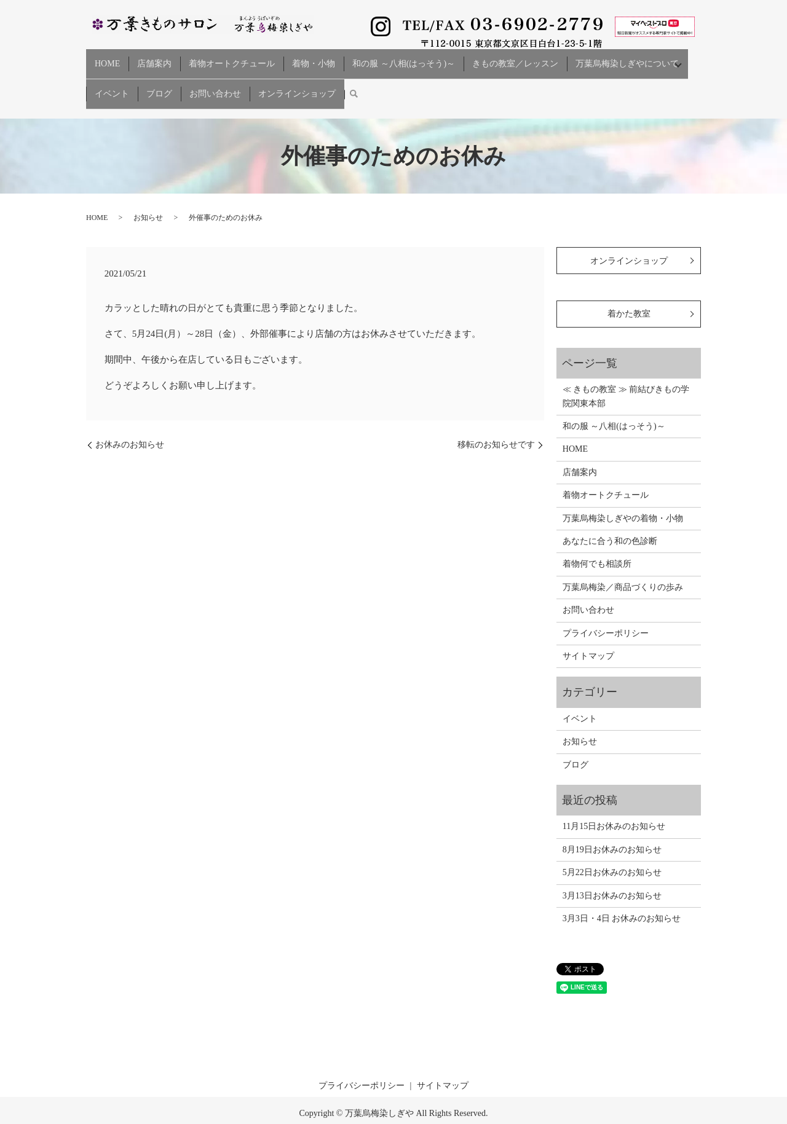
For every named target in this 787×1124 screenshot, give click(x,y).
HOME (107, 58)
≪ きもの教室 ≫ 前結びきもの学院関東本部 (626, 374)
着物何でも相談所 (597, 542)
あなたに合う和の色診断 (610, 519)
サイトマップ (588, 634)
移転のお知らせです (496, 423)
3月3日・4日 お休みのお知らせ (622, 897)
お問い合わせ (215, 77)
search (353, 78)
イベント (112, 77)
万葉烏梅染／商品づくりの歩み (623, 565)
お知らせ (148, 196)
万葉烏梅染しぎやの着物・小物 (623, 496)
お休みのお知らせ (129, 423)
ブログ (159, 77)
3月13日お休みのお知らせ (612, 873)
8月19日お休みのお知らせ (612, 827)
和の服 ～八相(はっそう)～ (403, 58)
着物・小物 (313, 58)
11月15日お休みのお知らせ (614, 804)
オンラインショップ (297, 77)
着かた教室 (629, 292)
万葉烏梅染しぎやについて (627, 58)
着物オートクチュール (232, 58)
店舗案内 (154, 58)
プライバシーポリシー (606, 611)
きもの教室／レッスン (515, 58)
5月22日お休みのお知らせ (612, 850)
